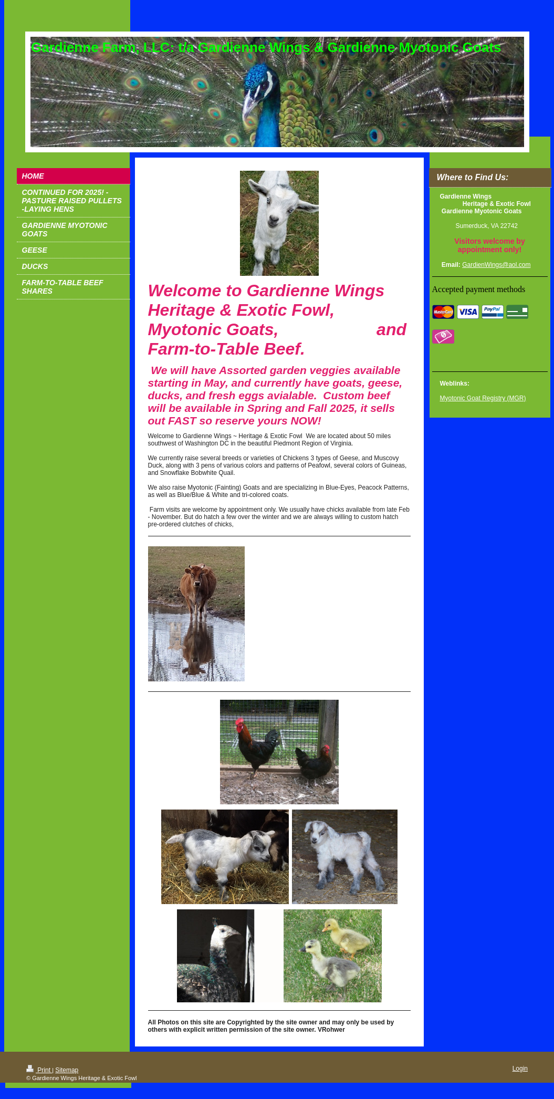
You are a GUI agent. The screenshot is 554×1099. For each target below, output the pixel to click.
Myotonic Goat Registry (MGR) (483, 398)
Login (520, 1068)
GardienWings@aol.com (496, 264)
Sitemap (66, 1070)
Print (39, 1070)
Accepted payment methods (479, 289)
